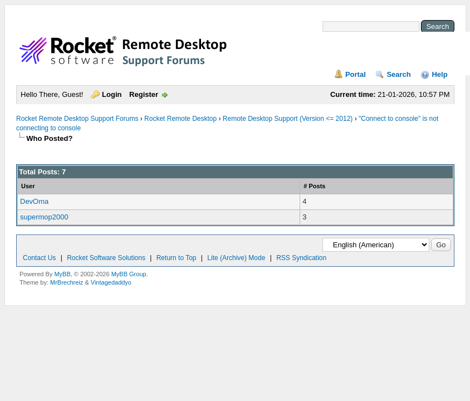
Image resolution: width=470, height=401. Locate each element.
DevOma (34, 201)
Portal (355, 74)
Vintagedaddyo (111, 282)
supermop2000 (44, 217)
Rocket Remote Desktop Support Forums (77, 119)
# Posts (314, 186)
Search (398, 74)
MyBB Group (128, 274)
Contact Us (39, 258)
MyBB (62, 274)
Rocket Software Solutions (106, 258)
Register (143, 94)
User (28, 186)
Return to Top (176, 258)
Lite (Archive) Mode (236, 258)
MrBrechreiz (66, 282)
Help (439, 74)
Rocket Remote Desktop (180, 119)
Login (111, 94)
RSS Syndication (301, 258)
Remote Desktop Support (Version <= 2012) (287, 119)
